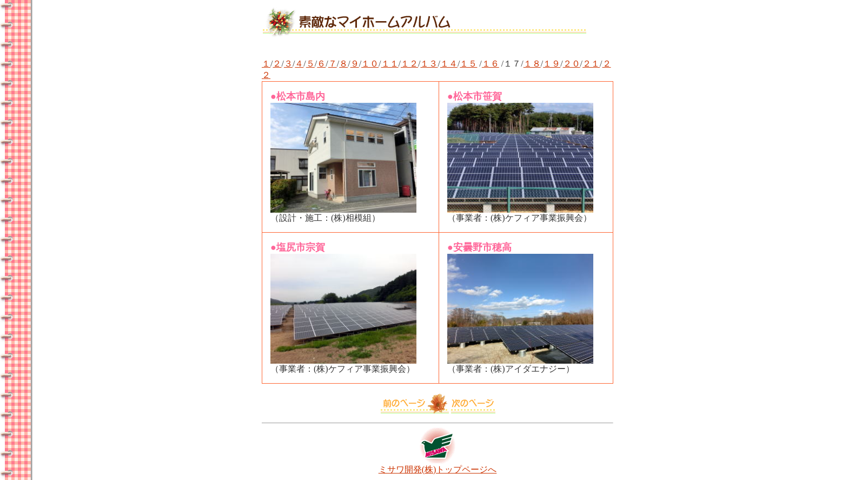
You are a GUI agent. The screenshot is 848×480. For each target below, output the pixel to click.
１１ (390, 63)
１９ (551, 63)
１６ (490, 63)
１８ (532, 63)
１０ (370, 63)
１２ (409, 63)
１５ (468, 63)
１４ (449, 63)
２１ (591, 63)
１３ (429, 63)
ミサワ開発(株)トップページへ (438, 465)
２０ (571, 63)
